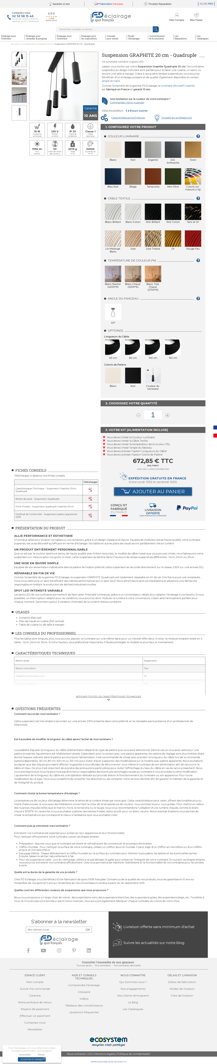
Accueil (14, 44)
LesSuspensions (28, 44)
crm (125, 1061)
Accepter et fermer (32, 1059)
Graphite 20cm (45, 44)
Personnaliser (25, 1054)
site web (110, 1061)
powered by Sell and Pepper (99, 1061)
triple (116, 81)
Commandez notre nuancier (127, 102)
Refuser (41, 1054)
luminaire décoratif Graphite (178, 85)
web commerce (118, 1061)
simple (106, 81)
